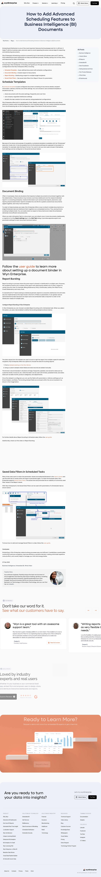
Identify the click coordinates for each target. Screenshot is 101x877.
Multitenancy (25, 823)
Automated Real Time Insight (10, 826)
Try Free (92, 797)
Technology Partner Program (68, 846)
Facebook (83, 831)
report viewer (58, 476)
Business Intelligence (8, 565)
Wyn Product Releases (85, 72)
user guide (27, 266)
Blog (62, 823)
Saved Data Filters (19, 480)
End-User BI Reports (8, 823)
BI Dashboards (83, 78)
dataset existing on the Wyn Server (20, 365)
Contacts (14, 871)
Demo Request (65, 842)
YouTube (82, 834)
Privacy (21, 871)
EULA (32, 871)
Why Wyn (5, 816)
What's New (82, 75)
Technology (45, 833)
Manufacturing (45, 823)
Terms (26, 871)
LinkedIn (11, 584)
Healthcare (44, 826)
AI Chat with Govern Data (9, 859)
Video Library (64, 820)
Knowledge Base (65, 829)
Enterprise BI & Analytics (9, 839)
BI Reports (82, 59)
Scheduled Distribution (28, 829)
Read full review (54, 643)
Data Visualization (84, 65)
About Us (6, 871)
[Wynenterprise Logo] (9, 3)
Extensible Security (27, 833)
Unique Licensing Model (9, 836)
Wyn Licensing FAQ (8, 846)
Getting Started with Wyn (86, 69)
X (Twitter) (83, 840)
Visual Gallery (64, 836)
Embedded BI (20, 565)
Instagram (82, 837)
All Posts (81, 50)
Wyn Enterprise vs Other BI (10, 849)
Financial (44, 816)
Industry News (83, 56)
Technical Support (65, 816)
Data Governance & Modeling (30, 826)
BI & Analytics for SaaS (9, 842)
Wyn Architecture (7, 833)
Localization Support (8, 829)
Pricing (63, 3)
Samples (82, 820)
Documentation (84, 816)
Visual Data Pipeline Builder (10, 855)
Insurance (44, 820)
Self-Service (25, 820)
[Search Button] (74, 3)
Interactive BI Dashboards (9, 820)
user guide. (48, 437)
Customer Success (66, 826)
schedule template (9, 86)
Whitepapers (64, 833)
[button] (88, 610)
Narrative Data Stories (9, 852)
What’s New (28, 565)
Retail (43, 829)
